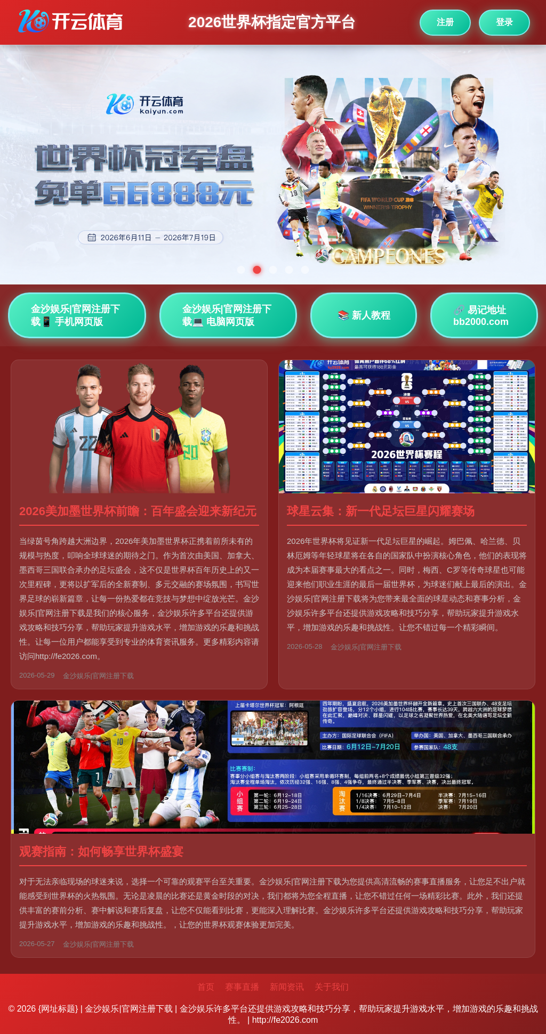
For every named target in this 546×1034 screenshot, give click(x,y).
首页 (205, 986)
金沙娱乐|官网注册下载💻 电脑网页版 (226, 315)
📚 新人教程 (364, 315)
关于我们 (332, 986)
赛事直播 (242, 986)
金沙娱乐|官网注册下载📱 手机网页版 (75, 315)
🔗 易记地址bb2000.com (481, 316)
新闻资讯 (287, 986)
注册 (445, 22)
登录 (504, 22)
